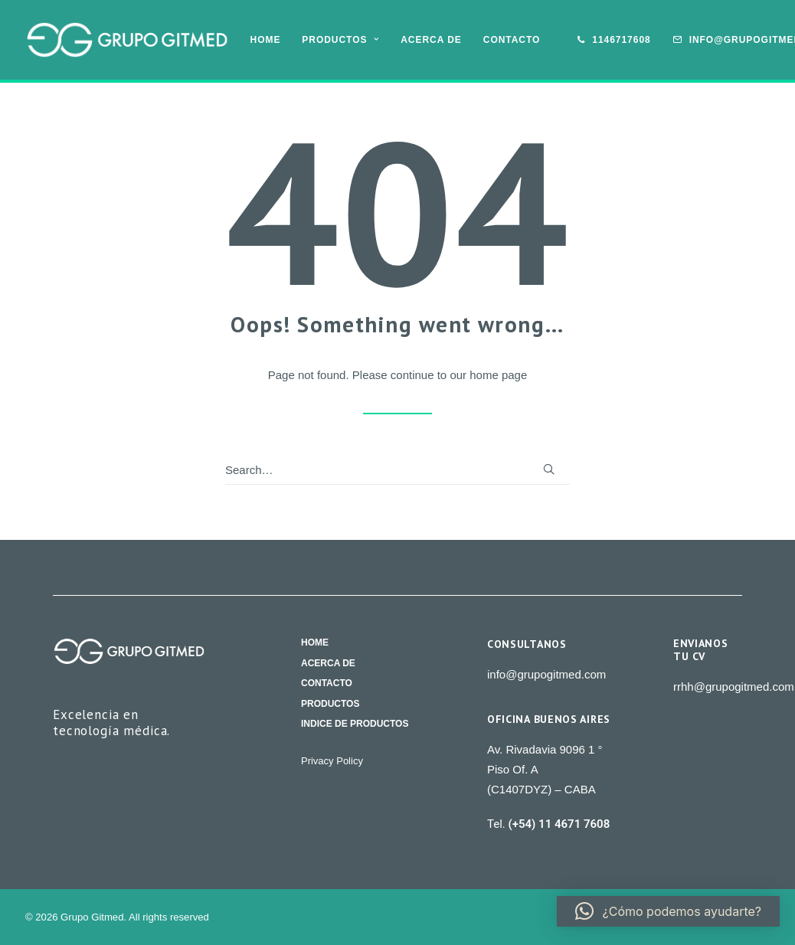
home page (498, 374)
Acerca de (431, 39)
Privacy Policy (332, 761)
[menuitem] (266, 40)
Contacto (512, 39)
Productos (340, 39)
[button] (549, 469)
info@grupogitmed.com (546, 674)
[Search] (397, 470)
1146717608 (621, 39)
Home (265, 39)
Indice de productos (354, 725)
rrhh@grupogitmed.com (733, 686)
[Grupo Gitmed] (127, 40)
